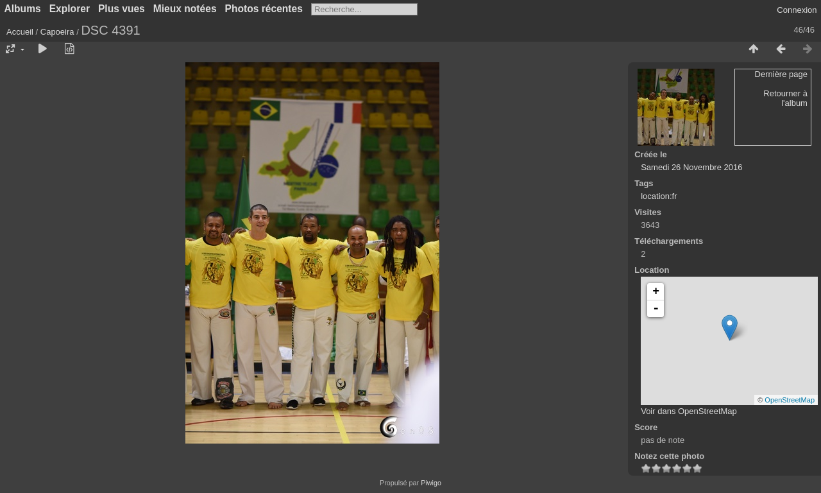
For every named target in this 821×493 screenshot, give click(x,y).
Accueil (19, 32)
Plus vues (121, 8)
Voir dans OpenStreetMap (689, 411)
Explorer (69, 8)
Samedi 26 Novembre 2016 (691, 167)
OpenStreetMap (790, 400)
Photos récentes (264, 8)
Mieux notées (185, 8)
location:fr (659, 196)
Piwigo (431, 483)
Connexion (797, 10)
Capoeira (57, 32)
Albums (22, 8)
